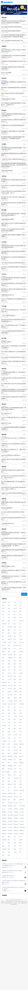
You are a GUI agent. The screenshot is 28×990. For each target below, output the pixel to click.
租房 (9, 803)
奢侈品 (9, 855)
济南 (3, 695)
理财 (3, 710)
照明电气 (4, 880)
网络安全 (4, 837)
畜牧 (9, 917)
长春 (9, 689)
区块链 (15, 837)
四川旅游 (10, 904)
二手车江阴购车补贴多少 (9, 357)
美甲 (9, 747)
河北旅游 (10, 892)
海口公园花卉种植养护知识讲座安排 (12, 28)
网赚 (20, 840)
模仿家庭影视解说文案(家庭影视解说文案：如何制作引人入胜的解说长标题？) (14, 153)
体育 (15, 750)
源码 (3, 834)
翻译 (15, 821)
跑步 (20, 756)
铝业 (15, 926)
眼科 (20, 766)
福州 (15, 692)
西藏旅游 (21, 911)
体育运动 (4, 198)
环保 (9, 929)
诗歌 (9, 790)
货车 (3, 800)
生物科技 (16, 772)
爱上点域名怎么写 (7, 469)
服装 (15, 846)
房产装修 (4, 382)
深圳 (9, 685)
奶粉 (20, 858)
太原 (20, 685)
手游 (20, 716)
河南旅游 (4, 901)
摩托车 (21, 796)
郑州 (9, 695)
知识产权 (16, 781)
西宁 (9, 704)
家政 (15, 744)
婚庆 (15, 747)
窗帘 (3, 812)
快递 (9, 729)
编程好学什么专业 (7, 480)
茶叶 (20, 861)
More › (24, 17)
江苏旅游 (16, 895)
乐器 (3, 790)
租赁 (9, 741)
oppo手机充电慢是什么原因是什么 (11, 516)
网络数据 (10, 846)
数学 (9, 824)
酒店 (15, 735)
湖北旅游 (10, 901)
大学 (9, 821)
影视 (15, 722)
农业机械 (21, 871)
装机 (20, 830)
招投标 (15, 778)
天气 (15, 729)
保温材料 (21, 880)
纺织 (3, 883)
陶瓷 (15, 923)
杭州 (3, 692)
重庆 (3, 685)
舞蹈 (15, 790)
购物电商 (4, 493)
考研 (20, 815)
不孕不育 (10, 769)
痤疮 (20, 772)
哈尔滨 (15, 689)
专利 (3, 787)
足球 (20, 750)
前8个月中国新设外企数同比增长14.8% (13, 44)
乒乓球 (9, 759)
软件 (9, 827)
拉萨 (3, 707)
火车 (9, 796)
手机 (20, 846)
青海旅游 (4, 911)
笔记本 (15, 852)
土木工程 (16, 877)
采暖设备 (4, 874)
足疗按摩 (10, 775)
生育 (15, 775)
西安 (9, 701)
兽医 (20, 747)
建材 (20, 803)
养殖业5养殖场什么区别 (8, 643)
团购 (3, 849)
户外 (3, 756)
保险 (9, 710)
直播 (9, 834)
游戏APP (10, 719)
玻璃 (9, 923)
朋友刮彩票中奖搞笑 (7, 192)
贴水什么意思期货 (7, 80)
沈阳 (3, 689)
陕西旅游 (4, 908)
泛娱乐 (9, 722)
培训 (3, 815)
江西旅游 (16, 898)
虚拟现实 (21, 843)
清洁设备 (10, 883)
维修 (3, 738)
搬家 (20, 809)
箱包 (3, 858)
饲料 (3, 926)
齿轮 (20, 883)
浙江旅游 (21, 895)
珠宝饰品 (10, 849)
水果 (20, 867)
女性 (15, 763)
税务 (20, 778)
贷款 (20, 707)
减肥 (15, 766)
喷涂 (20, 932)
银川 (15, 704)
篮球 (3, 753)
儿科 (3, 772)
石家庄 (15, 685)
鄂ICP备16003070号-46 (17, 980)
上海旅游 (21, 889)
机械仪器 (4, 567)
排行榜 (3, 827)
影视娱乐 (4, 122)
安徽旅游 (4, 898)
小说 (20, 787)
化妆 (20, 849)
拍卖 (3, 716)
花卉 (15, 917)
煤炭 (15, 929)
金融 (15, 707)
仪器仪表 (16, 871)
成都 (15, 698)
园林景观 (4, 920)
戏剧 (9, 793)
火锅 (15, 867)
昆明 (3, 701)
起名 (20, 726)
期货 (9, 713)
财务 (20, 713)
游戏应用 (4, 86)
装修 (20, 800)
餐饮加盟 (10, 864)
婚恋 (20, 741)
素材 (3, 830)
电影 (3, 726)
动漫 (9, 726)
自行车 (9, 753)
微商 (9, 852)
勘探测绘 (10, 886)
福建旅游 (10, 898)
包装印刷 (10, 877)
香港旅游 (4, 914)
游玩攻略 (16, 726)
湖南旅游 (16, 901)
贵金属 (9, 716)
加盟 (9, 778)
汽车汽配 (4, 346)
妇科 (20, 763)
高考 (20, 812)
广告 (15, 738)
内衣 (9, 858)
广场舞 (3, 735)
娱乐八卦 (21, 722)
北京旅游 (10, 889)
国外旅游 (21, 914)
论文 (20, 818)
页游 (15, 719)
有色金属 (4, 929)
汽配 (9, 800)
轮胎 (15, 800)
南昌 (20, 692)
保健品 (9, 772)
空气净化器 (22, 886)
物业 (20, 744)
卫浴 (20, 806)
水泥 (3, 809)
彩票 (20, 729)
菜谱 (9, 861)
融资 (15, 713)
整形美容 (4, 763)
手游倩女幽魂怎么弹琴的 (9, 110)
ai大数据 (4, 840)
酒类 (15, 861)
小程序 (15, 843)
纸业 (3, 932)
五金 (20, 877)
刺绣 (20, 793)
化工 (15, 920)
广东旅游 (21, 901)
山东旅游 (21, 898)
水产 (20, 917)
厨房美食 (4, 529)
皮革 (20, 855)
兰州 (9, 698)
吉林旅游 (4, 895)
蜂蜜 (20, 864)
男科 (15, 769)
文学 (15, 812)
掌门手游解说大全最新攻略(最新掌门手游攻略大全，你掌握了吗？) (14, 115)
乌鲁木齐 (21, 701)
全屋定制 (4, 806)
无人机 (3, 889)
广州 (3, 698)
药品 (9, 763)
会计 (15, 710)
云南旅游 (21, 904)
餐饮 (3, 864)
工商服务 (21, 784)
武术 (15, 753)
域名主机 (21, 837)
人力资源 (10, 781)
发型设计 (21, 732)
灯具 (15, 806)
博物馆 (3, 750)
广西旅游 (10, 908)
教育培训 (4, 418)
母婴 (20, 759)
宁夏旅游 (10, 911)
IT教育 (3, 824)
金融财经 (4, 50)
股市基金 (10, 707)
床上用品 (16, 858)
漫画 (9, 787)
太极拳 (21, 753)
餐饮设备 (4, 886)
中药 (3, 769)
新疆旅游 (16, 908)
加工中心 (16, 883)
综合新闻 (4, 682)
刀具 (9, 867)
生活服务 (4, 160)
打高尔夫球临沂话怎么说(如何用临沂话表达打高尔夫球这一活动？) (14, 216)
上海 (20, 682)
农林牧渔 (4, 639)
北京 (9, 682)
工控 (20, 874)
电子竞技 (4, 722)
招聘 (3, 778)
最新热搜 (4, 17)
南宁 (15, 701)
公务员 (9, 815)
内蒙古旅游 (22, 908)
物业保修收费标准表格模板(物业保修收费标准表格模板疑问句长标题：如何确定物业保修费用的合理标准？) (14, 185)
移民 (3, 741)
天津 (15, 682)
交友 (15, 741)
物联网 (3, 846)
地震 (3, 747)
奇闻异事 (10, 738)
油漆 (9, 809)
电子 (9, 871)
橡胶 (9, 935)
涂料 (20, 929)
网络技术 (4, 458)
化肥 (9, 932)
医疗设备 (4, 877)
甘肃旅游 (4, 904)
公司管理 (4, 272)
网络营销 (10, 837)
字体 (20, 834)
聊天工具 (16, 830)
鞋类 (20, 852)
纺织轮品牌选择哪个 (7, 577)
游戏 (3, 719)
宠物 (3, 732)
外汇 (20, 710)
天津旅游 (16, 889)
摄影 (9, 732)
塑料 (20, 923)
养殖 (3, 917)
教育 (9, 812)
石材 (20, 926)
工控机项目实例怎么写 (8, 595)
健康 (15, 759)
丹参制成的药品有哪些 (8, 247)
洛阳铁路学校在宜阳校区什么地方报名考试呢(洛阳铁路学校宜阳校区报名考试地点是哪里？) (14, 444)
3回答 (3, 57)
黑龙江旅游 (10, 895)
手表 (15, 849)
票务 (20, 735)
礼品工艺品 (5, 852)
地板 (15, 809)
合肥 (9, 692)
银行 (3, 713)
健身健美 (4, 766)
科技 (9, 830)
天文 (9, 750)
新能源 (21, 920)
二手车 (15, 796)
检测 (15, 886)
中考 (15, 818)
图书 (3, 793)
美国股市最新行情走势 (8, 956)
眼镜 (20, 738)
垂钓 (15, 732)
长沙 (20, 695)
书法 (20, 790)
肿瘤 (20, 769)
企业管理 (10, 784)
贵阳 (20, 698)
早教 (20, 821)
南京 (20, 689)
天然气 (15, 932)
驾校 (9, 818)
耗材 (15, 840)
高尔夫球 (10, 756)
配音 (3, 843)
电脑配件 (10, 840)
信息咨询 (10, 735)
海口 (20, 704)
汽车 (3, 796)
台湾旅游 (16, 914)
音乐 (15, 787)
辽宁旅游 (21, 892)
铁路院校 (21, 824)
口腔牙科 (10, 766)
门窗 (9, 806)
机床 (9, 880)
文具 (15, 855)
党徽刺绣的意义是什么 (8, 334)
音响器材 (10, 874)
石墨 (3, 935)
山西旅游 (16, 892)
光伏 (3, 923)
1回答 (3, 41)
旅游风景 (4, 601)
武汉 (15, 695)
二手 (3, 744)
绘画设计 (16, 824)
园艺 (9, 920)
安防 (15, 874)
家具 (15, 803)
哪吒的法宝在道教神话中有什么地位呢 (12, 951)
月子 (3, 775)
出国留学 (4, 821)
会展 (3, 781)
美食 (3, 861)
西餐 (15, 864)
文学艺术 (4, 310)
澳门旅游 (10, 914)
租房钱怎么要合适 (7, 386)
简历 (20, 781)
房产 (3, 803)
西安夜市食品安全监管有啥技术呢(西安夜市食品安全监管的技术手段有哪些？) (14, 22)
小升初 (15, 815)
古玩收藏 (4, 729)
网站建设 (16, 834)
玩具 (3, 855)
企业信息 (4, 784)
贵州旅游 (16, 904)
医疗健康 (4, 236)
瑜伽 (15, 756)
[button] (13, 13)
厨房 (3, 867)
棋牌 (9, 744)
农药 (9, 926)
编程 (20, 827)
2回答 (3, 24)
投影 (15, 880)
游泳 (3, 759)
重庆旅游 (4, 892)
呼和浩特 (4, 704)
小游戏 (21, 719)
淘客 (9, 843)
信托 (15, 716)
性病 (20, 775)
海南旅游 (16, 911)
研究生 (3, 818)
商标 (15, 784)
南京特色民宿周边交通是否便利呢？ (12, 33)
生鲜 (3, 871)
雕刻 (15, 793)
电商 (15, 827)
